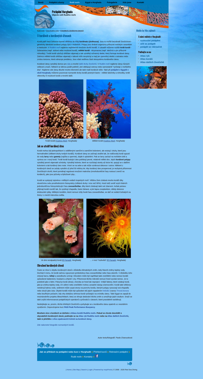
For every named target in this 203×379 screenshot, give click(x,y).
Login (90, 370)
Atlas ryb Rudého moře (89, 316)
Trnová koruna (123, 291)
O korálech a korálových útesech (72, 30)
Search (84, 370)
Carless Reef (61, 141)
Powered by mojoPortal (103, 370)
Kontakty (88, 357)
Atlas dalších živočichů (118, 316)
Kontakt (140, 2)
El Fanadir (67, 260)
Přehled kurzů (100, 352)
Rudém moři (55, 47)
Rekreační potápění (118, 352)
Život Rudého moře (52, 30)
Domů (40, 2)
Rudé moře (75, 2)
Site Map (76, 370)
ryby (69, 64)
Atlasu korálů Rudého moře (83, 313)
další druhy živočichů (88, 64)
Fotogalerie (112, 2)
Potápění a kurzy (56, 2)
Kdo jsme (127, 2)
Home (69, 370)
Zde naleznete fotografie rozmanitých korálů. (55, 325)
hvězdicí (106, 291)
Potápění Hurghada (62, 12)
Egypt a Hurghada (93, 2)
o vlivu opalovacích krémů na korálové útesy (71, 319)
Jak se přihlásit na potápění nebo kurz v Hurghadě (65, 352)
